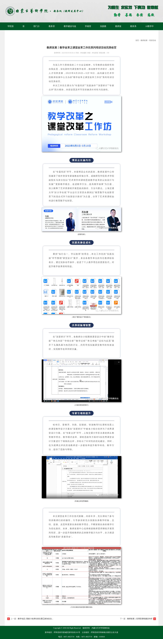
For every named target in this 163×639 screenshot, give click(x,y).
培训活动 (152, 40)
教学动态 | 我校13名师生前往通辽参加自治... (35, 619)
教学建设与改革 (70, 30)
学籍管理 (88, 30)
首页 (23, 30)
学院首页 (10, 30)
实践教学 (103, 30)
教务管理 (52, 30)
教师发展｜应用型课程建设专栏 (140, 619)
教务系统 (133, 30)
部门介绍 (36, 30)
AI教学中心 (149, 30)
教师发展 (118, 30)
